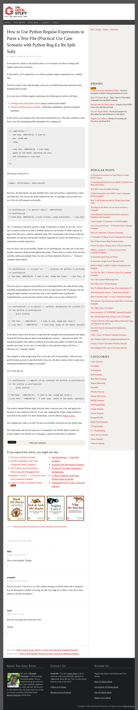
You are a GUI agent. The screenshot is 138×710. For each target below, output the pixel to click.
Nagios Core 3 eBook (99, 119)
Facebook (114, 30)
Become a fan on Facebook (61, 692)
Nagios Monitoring (98, 383)
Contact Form (72, 674)
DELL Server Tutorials (99, 435)
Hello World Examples (99, 422)
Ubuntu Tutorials (97, 413)
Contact (45, 22)
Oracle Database (97, 439)
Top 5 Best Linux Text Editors (102, 308)
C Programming (97, 426)
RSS (92, 30)
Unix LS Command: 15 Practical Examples (107, 233)
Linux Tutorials (96, 362)
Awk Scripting (96, 375)
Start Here (33, 22)
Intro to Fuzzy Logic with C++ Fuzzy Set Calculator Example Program (47, 650)
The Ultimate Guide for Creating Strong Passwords (110, 339)
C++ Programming (98, 431)
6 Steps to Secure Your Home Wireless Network (109, 344)
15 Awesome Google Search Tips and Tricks (107, 261)
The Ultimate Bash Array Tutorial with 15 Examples (110, 317)
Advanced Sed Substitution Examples (67, 464)
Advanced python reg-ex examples (26, 107)
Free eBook (19, 22)
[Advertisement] (82, 12)
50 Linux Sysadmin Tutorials (23, 457)
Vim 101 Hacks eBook (99, 112)
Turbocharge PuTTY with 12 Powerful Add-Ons (109, 348)
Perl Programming (98, 405)
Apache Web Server (98, 396)
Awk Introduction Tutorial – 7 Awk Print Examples (110, 292)
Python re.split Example (46, 526)
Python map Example (34, 526)
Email (98, 30)
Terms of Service (129, 706)
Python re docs (68, 416)
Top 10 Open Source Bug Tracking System (107, 241)
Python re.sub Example (60, 526)
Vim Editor (95, 366)
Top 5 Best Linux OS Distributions (104, 284)
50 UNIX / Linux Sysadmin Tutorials (105, 189)
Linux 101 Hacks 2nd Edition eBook (26, 483)
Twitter (105, 30)
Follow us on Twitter (58, 687)
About (56, 22)
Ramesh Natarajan (14, 695)
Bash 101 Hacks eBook (99, 98)
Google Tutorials (97, 409)
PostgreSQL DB (97, 418)
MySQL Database (97, 400)
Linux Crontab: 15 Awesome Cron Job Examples (109, 221)
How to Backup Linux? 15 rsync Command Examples (111, 297)
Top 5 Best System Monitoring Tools (105, 280)
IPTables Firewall (97, 392)
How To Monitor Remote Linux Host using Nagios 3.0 (111, 288)
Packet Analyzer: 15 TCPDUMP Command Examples (111, 312)
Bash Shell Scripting (98, 379)
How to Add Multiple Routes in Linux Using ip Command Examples (49, 653)
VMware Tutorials (98, 443)
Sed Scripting (96, 370)
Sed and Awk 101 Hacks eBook (102, 105)
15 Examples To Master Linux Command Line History (111, 237)
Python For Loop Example (20, 526)
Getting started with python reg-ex (25, 103)
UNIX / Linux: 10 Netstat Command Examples (108, 335)
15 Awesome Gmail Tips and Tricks (104, 257)
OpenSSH (94, 388)
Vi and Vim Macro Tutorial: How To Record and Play (111, 246)
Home (7, 22)
